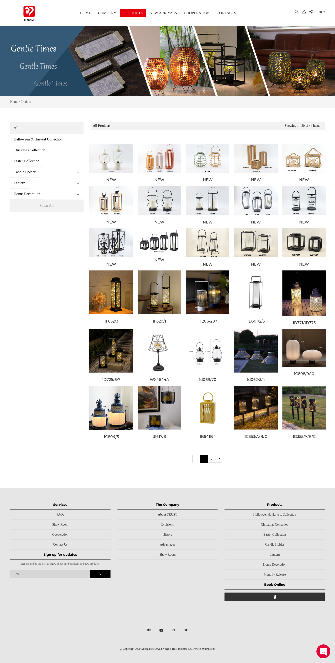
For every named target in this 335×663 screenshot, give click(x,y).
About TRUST (167, 514)
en (322, 11)
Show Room (60, 524)
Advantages (167, 544)
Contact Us (60, 544)
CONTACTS (226, 13)
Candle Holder (274, 544)
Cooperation (60, 534)
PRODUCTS (133, 13)
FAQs (60, 514)
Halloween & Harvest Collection (274, 514)
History (167, 534)
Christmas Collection (274, 524)
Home (14, 101)
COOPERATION (197, 13)
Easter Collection (274, 534)
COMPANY (107, 13)
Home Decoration (274, 564)
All (16, 128)
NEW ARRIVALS (163, 13)
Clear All (47, 205)
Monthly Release (275, 574)
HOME (85, 13)
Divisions (167, 524)
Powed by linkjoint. (204, 648)
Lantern (275, 554)
